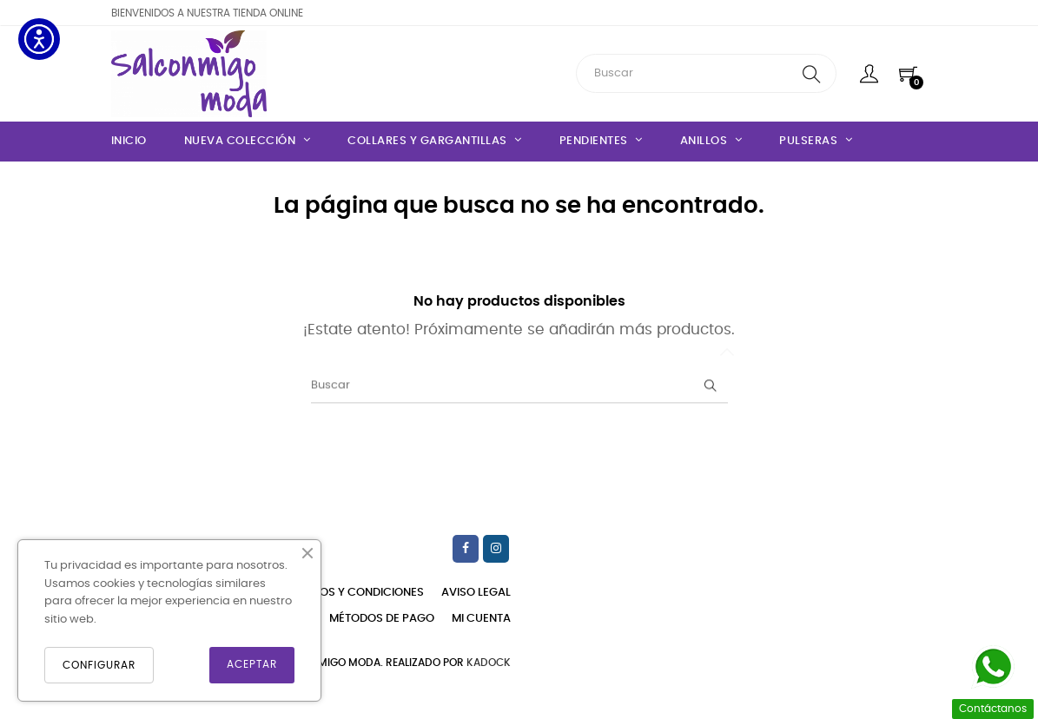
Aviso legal (476, 592)
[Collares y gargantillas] (434, 142)
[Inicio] (137, 142)
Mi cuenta (481, 618)
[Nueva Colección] (247, 142)
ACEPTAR (252, 664)
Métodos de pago (381, 618)
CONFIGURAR (99, 665)
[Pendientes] (601, 142)
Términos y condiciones (352, 592)
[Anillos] (711, 142)
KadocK (488, 662)
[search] (812, 73)
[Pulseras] (815, 142)
